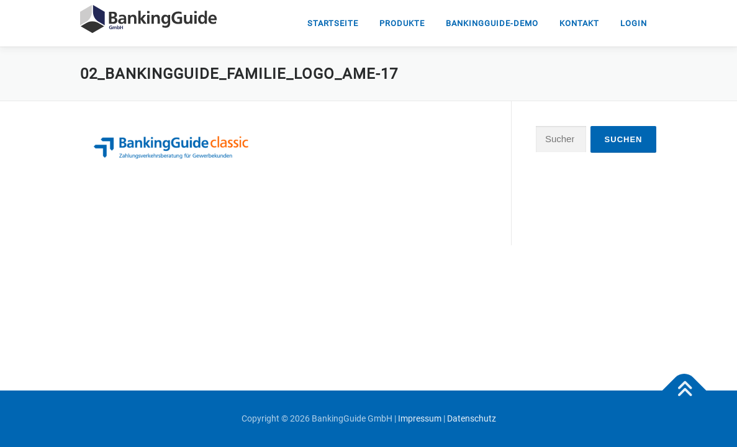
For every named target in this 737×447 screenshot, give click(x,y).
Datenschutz (471, 418)
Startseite (332, 23)
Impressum (419, 418)
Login (633, 23)
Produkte (402, 23)
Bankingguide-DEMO (492, 23)
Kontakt (579, 23)
